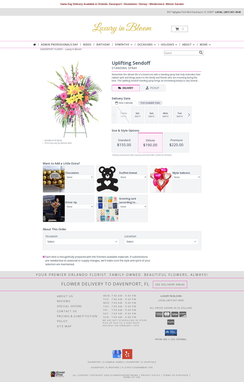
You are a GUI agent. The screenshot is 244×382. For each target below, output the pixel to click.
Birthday (103, 44)
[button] (179, 29)
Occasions (147, 44)
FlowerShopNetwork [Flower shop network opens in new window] (124, 375)
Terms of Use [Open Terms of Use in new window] (131, 377)
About (188, 44)
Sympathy (124, 44)
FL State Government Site (137, 367)
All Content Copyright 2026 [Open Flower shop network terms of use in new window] (91, 375)
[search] (201, 52)
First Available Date (150, 102)
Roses (87, 44)
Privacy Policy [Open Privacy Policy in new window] (150, 375)
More (205, 44)
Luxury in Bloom (121, 28)
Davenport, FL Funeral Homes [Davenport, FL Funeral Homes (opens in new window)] (106, 362)
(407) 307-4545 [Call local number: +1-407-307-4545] (232, 11)
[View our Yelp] (127, 358)
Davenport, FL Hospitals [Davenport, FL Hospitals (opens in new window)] (141, 362)
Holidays (169, 44)
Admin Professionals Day (59, 44)
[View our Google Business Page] (117, 358)
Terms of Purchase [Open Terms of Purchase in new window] (175, 375)
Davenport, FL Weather (105, 367)
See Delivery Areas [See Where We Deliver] (170, 284)
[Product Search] (181, 53)
